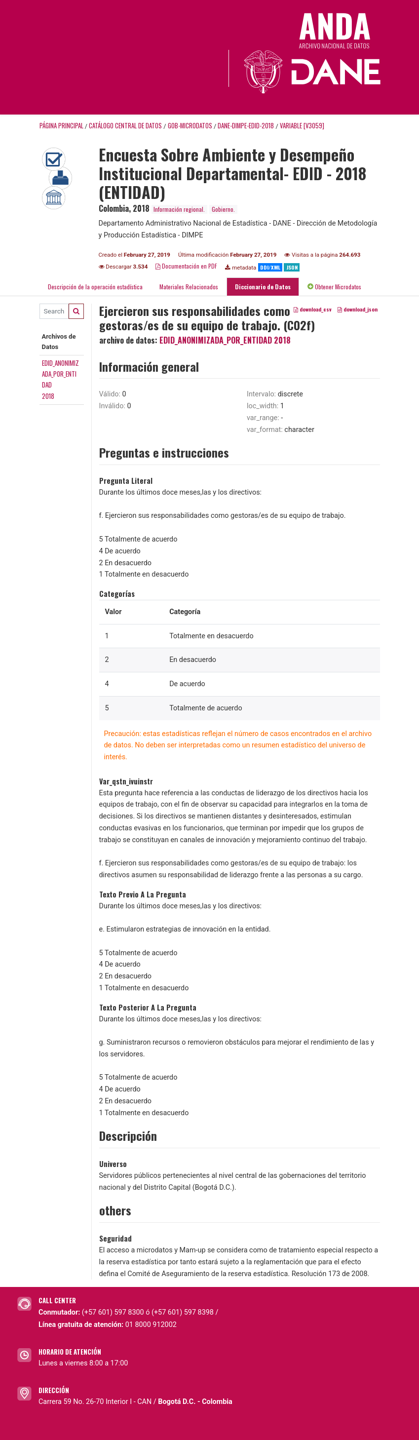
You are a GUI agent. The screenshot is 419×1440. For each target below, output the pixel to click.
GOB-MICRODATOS (190, 125)
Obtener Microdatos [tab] (334, 286)
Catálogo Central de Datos (125, 125)
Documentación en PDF (186, 266)
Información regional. (179, 209)
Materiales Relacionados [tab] (188, 286)
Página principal (61, 125)
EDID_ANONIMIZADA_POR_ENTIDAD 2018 (225, 340)
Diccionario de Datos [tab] (263, 286)
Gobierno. (223, 209)
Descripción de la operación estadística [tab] (95, 286)
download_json (358, 309)
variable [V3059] (302, 125)
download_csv (313, 309)
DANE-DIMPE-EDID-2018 (246, 125)
